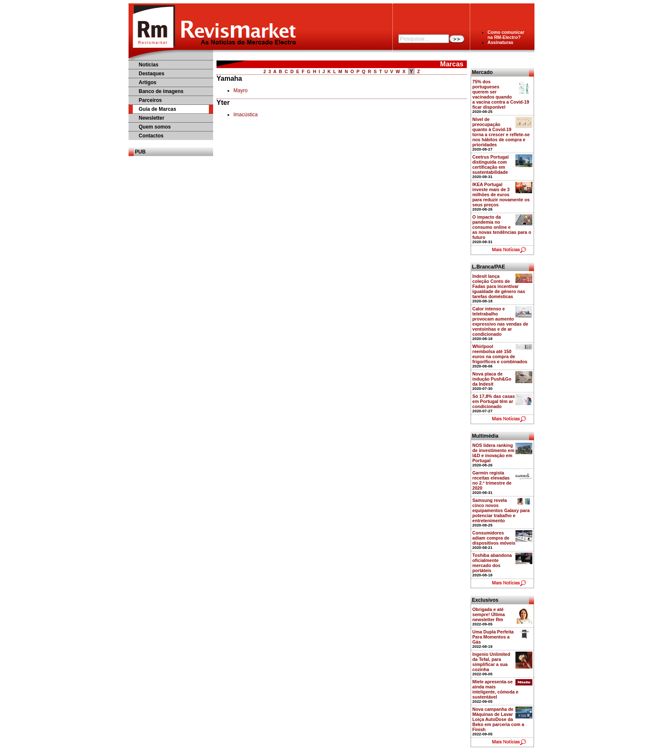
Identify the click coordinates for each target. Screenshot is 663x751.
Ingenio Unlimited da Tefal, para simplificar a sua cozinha (491, 662)
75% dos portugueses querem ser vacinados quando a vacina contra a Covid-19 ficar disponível (500, 94)
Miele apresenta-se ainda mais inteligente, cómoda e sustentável (495, 689)
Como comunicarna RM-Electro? (506, 35)
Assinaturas (500, 42)
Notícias (149, 65)
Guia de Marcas (157, 109)
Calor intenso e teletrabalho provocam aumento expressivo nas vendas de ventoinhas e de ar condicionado (500, 321)
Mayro (240, 90)
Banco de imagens (161, 91)
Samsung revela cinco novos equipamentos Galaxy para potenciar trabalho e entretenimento (501, 510)
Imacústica (245, 115)
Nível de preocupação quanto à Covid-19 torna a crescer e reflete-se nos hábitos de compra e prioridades (501, 132)
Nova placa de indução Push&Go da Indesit (491, 378)
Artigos (147, 82)
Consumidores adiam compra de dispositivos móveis (493, 537)
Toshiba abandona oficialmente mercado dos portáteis (492, 563)
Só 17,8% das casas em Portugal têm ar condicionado (493, 401)
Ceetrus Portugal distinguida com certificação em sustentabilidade (490, 164)
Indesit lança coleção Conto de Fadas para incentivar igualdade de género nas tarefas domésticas (498, 286)
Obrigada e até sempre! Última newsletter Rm (488, 614)
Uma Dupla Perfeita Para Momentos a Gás (493, 636)
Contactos (151, 136)
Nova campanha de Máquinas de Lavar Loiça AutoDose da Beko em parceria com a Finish (498, 719)
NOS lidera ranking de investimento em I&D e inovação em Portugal (493, 453)
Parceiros (150, 100)
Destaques (151, 74)
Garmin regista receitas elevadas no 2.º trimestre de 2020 (492, 480)
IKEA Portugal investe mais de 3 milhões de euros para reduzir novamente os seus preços (501, 194)
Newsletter (151, 118)
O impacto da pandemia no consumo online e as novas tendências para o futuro (501, 227)
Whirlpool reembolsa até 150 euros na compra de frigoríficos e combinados (499, 354)
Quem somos (155, 127)
